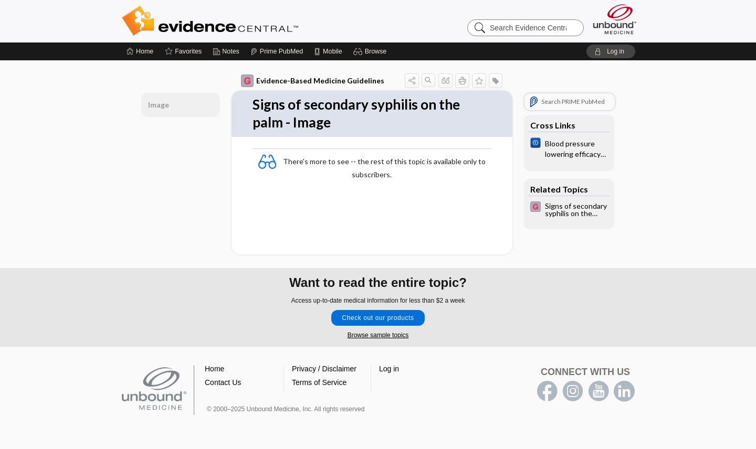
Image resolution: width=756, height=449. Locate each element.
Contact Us (223, 382)
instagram (572, 391)
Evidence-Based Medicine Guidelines (312, 80)
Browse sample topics (378, 335)
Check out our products (378, 318)
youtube (598, 391)
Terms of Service (319, 382)
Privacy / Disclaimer (324, 369)
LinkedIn (624, 391)
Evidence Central (252, 21)
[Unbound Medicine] (615, 19)
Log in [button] (389, 369)
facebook (547, 391)
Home (214, 369)
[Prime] (276, 51)
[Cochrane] (569, 148)
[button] (371, 51)
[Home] (140, 51)
